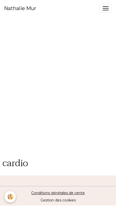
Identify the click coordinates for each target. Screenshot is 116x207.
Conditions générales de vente (58, 193)
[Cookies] (10, 196)
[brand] (20, 8)
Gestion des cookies (58, 200)
